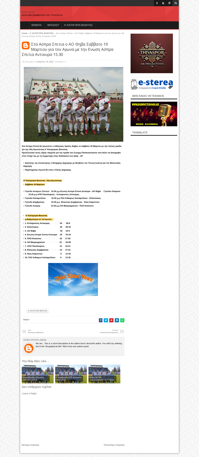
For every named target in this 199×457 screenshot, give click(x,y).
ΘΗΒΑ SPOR (28, 12)
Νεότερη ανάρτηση (30, 445)
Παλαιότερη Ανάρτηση (114, 445)
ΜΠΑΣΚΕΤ (53, 25)
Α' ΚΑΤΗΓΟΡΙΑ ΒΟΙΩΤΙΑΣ (78, 25)
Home (25, 25)
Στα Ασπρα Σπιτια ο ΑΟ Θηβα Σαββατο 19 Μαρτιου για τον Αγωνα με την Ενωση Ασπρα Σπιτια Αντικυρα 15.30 (67, 49)
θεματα (36, 25)
